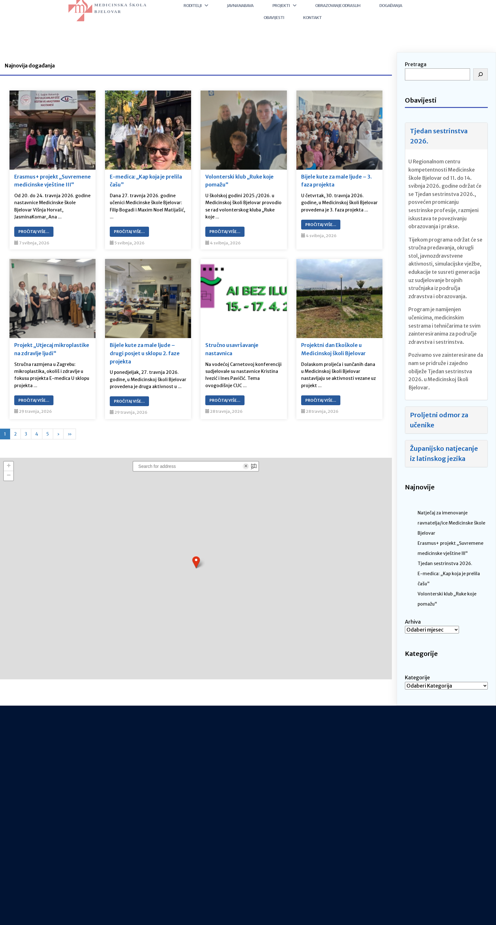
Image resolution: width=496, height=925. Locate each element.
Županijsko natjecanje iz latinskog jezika (444, 453)
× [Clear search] (246, 466)
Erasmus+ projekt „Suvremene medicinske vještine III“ (52, 180)
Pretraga (415, 64)
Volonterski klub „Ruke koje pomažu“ (239, 180)
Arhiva (413, 622)
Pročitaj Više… (33, 231)
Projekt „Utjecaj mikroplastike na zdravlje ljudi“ (51, 349)
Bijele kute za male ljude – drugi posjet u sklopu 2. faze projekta (145, 353)
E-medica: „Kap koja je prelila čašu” (146, 180)
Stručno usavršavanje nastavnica (231, 349)
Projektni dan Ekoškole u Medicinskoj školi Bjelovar (333, 349)
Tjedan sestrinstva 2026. (439, 136)
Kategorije (417, 677)
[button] (196, 562)
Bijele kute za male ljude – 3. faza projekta (336, 180)
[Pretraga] (480, 74)
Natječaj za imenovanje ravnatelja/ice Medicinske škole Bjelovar (451, 523)
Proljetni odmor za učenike (439, 420)
